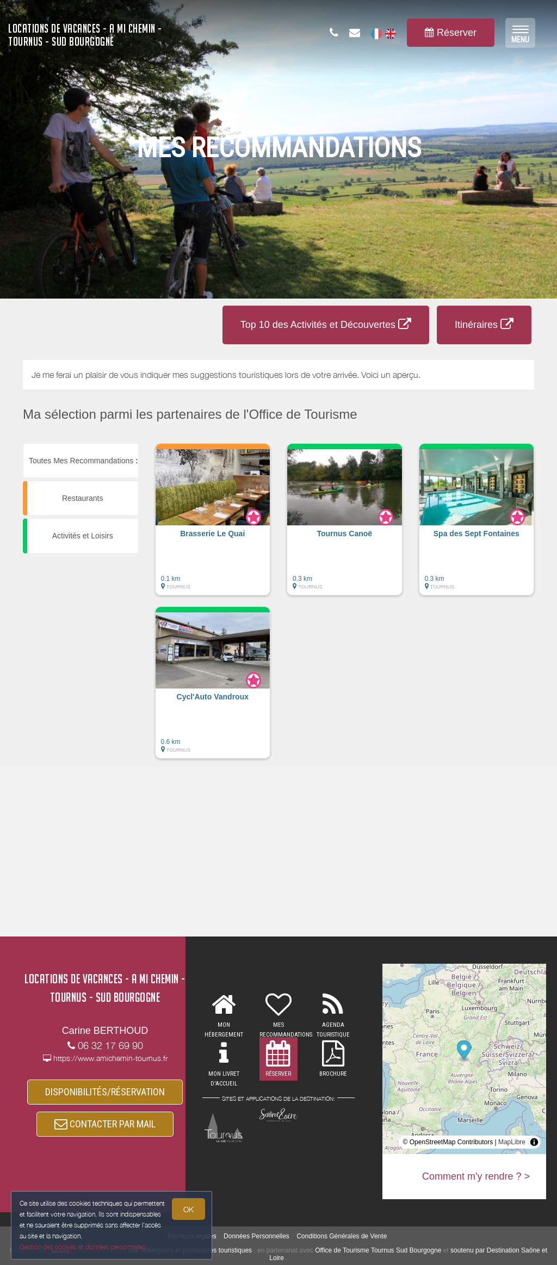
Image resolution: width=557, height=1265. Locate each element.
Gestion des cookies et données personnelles (83, 1247)
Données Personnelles (256, 1236)
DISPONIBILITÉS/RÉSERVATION (105, 1091)
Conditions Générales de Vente (341, 1236)
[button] (213, 524)
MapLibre (511, 1142)
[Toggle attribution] (534, 1142)
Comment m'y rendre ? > (476, 1176)
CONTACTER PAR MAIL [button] (105, 1124)
